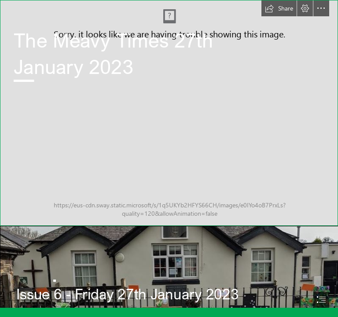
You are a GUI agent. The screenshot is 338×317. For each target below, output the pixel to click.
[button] (279, 8)
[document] (169, 158)
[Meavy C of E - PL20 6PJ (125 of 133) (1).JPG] (169, 113)
